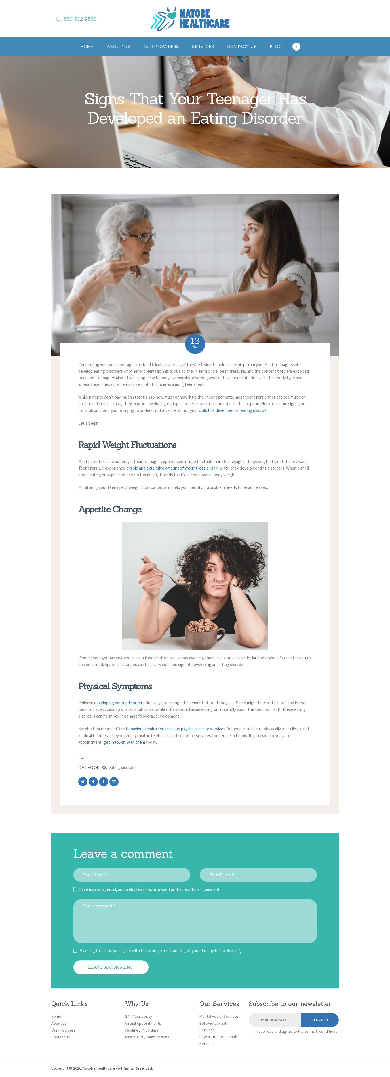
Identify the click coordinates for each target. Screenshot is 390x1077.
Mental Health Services (219, 1016)
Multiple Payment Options (147, 1037)
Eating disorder (122, 767)
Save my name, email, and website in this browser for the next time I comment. (150, 889)
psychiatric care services (203, 729)
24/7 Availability (138, 1016)
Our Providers (63, 1030)
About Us (59, 1023)
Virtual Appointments (143, 1023)
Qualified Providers (142, 1030)
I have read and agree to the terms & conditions (296, 1031)
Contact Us (60, 1037)
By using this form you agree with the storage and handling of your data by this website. (160, 951)
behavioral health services (149, 729)
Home (56, 1016)
